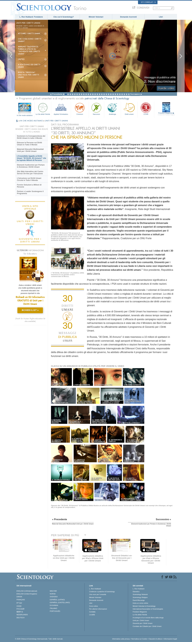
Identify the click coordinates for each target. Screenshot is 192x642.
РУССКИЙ (20, 609)
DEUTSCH (20, 618)
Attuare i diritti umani (29, 33)
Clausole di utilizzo (155, 639)
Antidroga (112, 108)
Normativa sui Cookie (139, 639)
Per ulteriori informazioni (98, 609)
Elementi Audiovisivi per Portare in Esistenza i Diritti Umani (31, 166)
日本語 (18, 606)
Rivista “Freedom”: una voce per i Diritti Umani (28, 75)
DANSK (19, 597)
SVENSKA (54, 597)
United (21, 59)
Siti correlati (148, 2)
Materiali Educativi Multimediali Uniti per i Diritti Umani (30, 150)
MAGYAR (53, 591)
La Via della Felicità (42, 108)
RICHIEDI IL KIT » (30, 310)
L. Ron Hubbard (95, 589)
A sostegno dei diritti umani (29, 65)
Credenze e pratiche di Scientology (102, 591)
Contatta (92, 612)
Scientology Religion (140, 597)
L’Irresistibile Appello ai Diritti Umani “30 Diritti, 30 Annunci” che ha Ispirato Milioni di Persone (31, 158)
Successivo (135, 94)
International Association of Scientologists (148, 609)
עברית (19, 603)
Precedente (57, 94)
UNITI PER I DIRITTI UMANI (56, 120)
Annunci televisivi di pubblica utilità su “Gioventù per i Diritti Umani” (29, 50)
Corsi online (93, 606)
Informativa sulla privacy (121, 639)
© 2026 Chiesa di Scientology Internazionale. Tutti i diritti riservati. (39, 639)
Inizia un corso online (140, 603)
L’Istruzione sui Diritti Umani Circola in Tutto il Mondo (29, 179)
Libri (161, 17)
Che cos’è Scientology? (63, 17)
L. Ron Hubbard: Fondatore (31, 17)
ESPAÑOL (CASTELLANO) (60, 602)
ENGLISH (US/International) (26, 591)
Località (92, 615)
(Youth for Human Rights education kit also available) (30, 320)
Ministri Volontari (96, 17)
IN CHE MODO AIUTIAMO (31, 120)
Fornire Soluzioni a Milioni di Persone (29, 186)
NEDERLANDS (22, 615)
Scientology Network (140, 594)
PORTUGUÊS (55, 611)
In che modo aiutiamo (25, 115)
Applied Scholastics (61, 108)
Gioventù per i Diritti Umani (142, 623)
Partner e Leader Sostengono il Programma (30, 192)
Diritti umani (129, 108)
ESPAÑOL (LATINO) (57, 600)
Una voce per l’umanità (97, 594)
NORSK (53, 594)
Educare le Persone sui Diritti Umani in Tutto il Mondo (29, 144)
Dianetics (136, 591)
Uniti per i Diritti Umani (141, 620)
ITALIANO (53, 608)
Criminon (80, 108)
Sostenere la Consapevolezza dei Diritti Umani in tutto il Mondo (31, 137)
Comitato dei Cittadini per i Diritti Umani (147, 626)
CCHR (145, 108)
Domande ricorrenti (128, 17)
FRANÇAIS (20, 600)
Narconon (96, 108)
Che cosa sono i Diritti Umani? (29, 40)
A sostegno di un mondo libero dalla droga (148, 618)
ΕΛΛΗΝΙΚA (54, 605)
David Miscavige (139, 600)
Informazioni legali (170, 639)
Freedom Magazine (166, 114)
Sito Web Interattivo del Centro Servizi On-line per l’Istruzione (30, 172)
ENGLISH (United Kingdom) (26, 594)
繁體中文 (19, 612)
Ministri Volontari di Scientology (144, 606)
